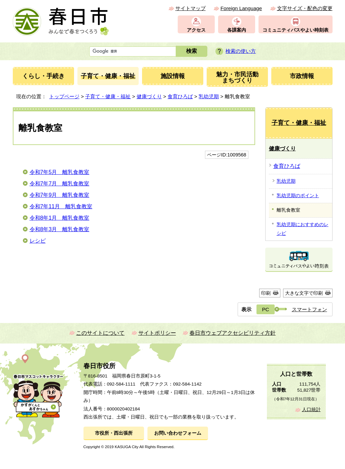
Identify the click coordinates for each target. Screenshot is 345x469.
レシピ (38, 241)
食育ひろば (180, 96)
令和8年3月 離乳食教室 (60, 229)
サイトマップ (190, 8)
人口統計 (311, 409)
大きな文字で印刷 (304, 293)
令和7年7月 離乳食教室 (60, 183)
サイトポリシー (157, 333)
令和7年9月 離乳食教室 (60, 195)
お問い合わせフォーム (177, 433)
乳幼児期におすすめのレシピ (303, 229)
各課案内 (236, 30)
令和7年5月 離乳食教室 (60, 172)
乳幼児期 (209, 96)
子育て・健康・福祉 (108, 96)
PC (265, 309)
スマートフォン (309, 309)
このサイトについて (100, 333)
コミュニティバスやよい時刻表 (296, 30)
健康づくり (149, 96)
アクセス (196, 30)
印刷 (266, 293)
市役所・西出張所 (114, 433)
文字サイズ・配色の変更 (305, 8)
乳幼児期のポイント (298, 195)
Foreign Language (241, 8)
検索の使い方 (241, 51)
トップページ (64, 96)
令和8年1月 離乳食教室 (60, 218)
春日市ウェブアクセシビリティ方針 (232, 333)
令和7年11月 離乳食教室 (61, 206)
